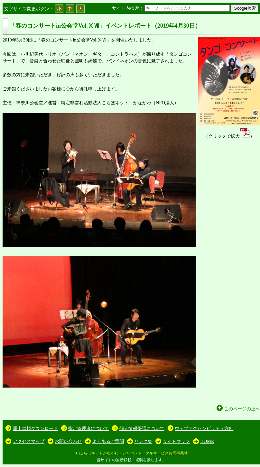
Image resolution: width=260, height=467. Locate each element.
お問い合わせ (68, 441)
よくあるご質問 (108, 441)
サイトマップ (176, 441)
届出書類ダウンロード (35, 428)
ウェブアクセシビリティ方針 (204, 428)
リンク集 (143, 441)
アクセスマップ (28, 441)
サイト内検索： (171, 8)
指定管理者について (88, 428)
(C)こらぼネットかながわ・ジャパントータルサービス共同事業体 (131, 453)
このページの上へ (242, 408)
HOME (207, 441)
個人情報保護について (141, 428)
